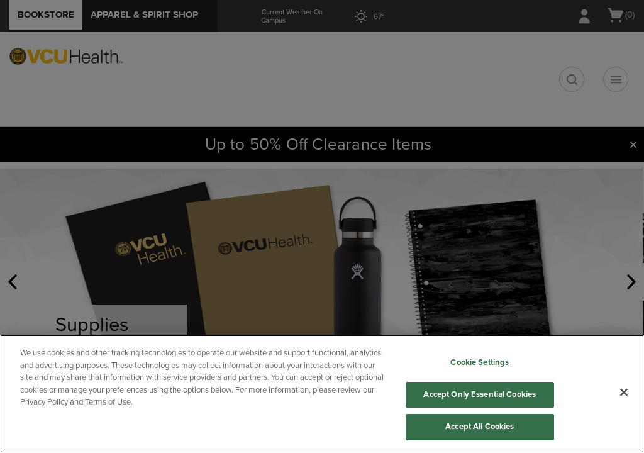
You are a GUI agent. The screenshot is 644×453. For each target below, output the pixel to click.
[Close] (624, 392)
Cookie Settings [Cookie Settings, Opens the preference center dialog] (479, 362)
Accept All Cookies (479, 427)
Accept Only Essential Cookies (479, 394)
